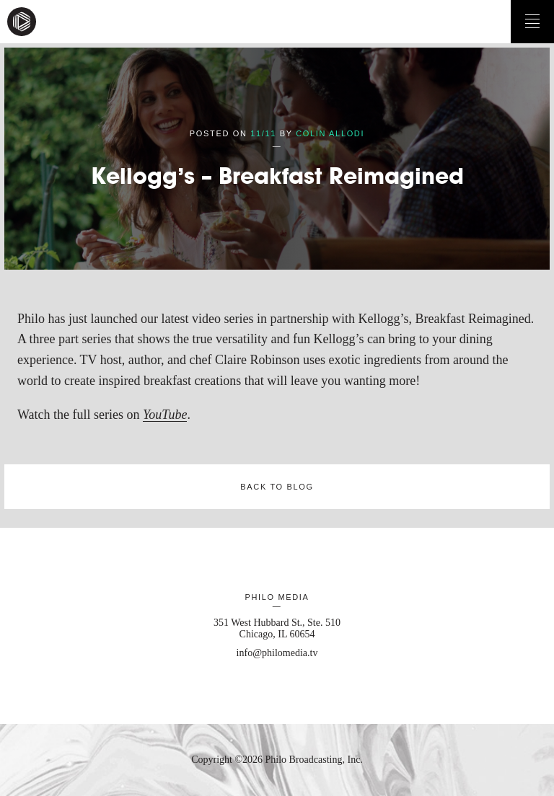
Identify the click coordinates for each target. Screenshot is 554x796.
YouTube (165, 414)
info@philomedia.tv (277, 652)
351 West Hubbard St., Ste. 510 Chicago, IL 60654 (277, 628)
